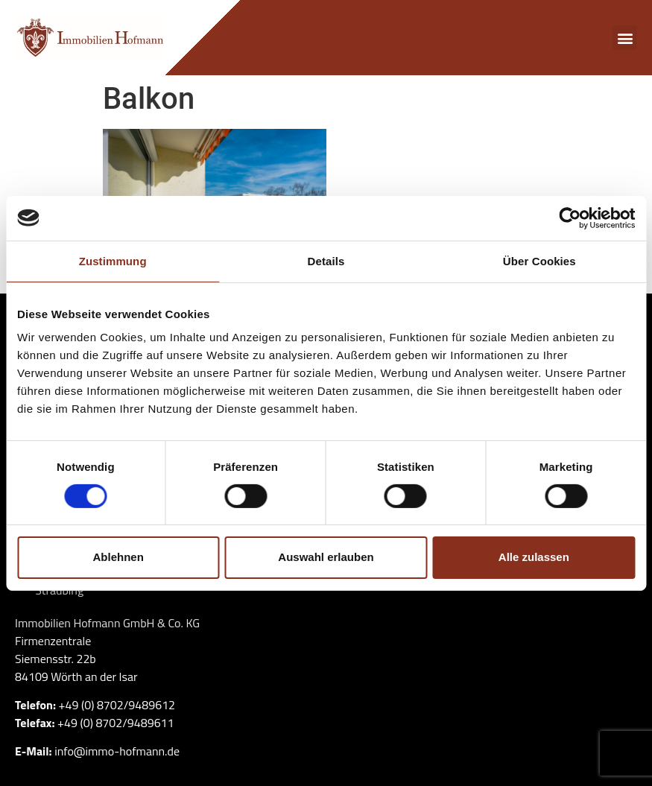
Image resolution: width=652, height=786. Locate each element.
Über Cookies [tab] (539, 260)
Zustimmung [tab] (113, 260)
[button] (625, 37)
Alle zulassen (534, 557)
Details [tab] (326, 260)
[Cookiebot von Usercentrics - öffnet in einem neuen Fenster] (569, 217)
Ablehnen (118, 557)
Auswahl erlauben (325, 557)
